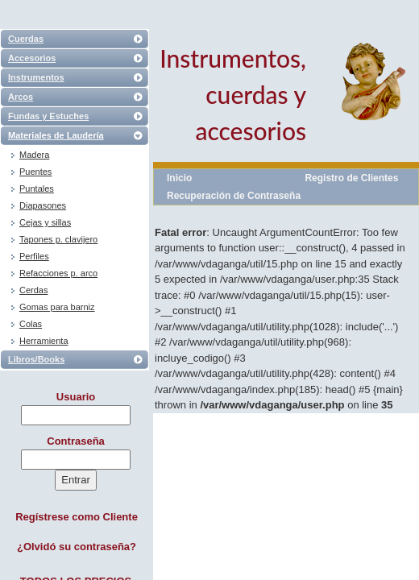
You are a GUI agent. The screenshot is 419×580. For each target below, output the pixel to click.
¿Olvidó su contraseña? (76, 547)
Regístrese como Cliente (76, 517)
